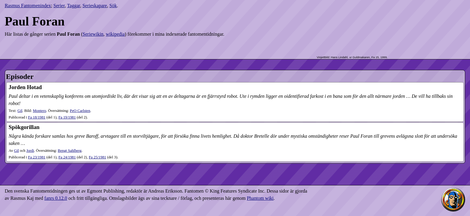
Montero (39, 111)
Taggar (73, 5)
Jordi (30, 150)
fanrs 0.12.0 (55, 198)
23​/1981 (37, 157)
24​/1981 (67, 157)
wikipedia (115, 34)
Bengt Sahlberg (70, 150)
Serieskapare (94, 5)
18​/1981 (37, 117)
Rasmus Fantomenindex (28, 5)
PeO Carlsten (80, 111)
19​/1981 (67, 117)
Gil (19, 111)
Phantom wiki (260, 198)
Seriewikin (93, 34)
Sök (113, 5)
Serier (59, 5)
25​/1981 (97, 157)
